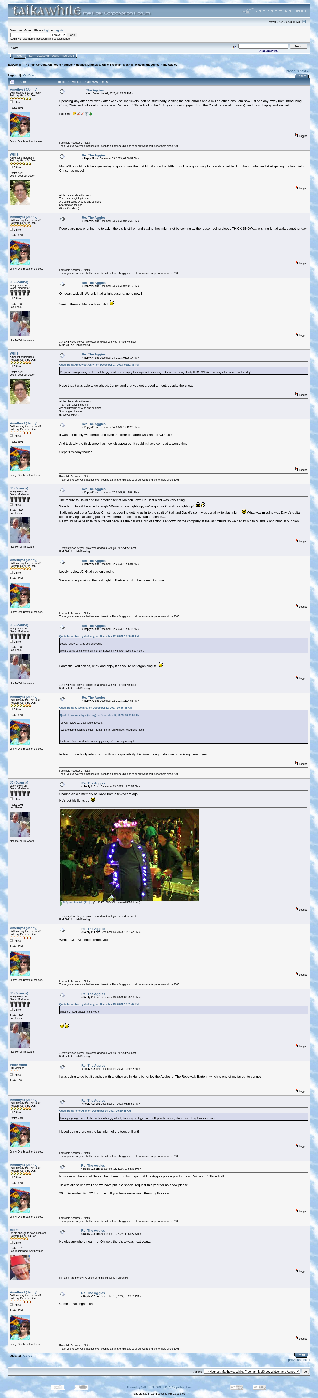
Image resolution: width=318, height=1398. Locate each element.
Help (31, 55)
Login (55, 55)
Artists (68, 64)
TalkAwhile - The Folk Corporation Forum (34, 64)
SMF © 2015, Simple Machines (173, 1387)
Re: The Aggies (94, 155)
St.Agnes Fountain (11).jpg (76, 902)
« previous (291, 71)
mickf (14, 1230)
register (59, 30)
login (47, 30)
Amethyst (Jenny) (23, 89)
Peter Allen (18, 1065)
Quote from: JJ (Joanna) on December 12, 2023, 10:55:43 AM (95, 707)
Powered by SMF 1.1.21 (140, 1387)
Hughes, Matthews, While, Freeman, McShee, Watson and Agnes (117, 64)
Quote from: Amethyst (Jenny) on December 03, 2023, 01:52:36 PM (99, 364)
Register (68, 55)
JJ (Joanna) (19, 282)
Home (19, 55)
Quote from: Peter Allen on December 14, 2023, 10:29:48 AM (95, 1110)
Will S (14, 154)
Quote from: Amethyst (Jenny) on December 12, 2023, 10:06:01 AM (99, 636)
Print (302, 76)
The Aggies (169, 64)
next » (304, 71)
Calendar (43, 55)
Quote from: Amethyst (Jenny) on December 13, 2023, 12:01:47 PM (99, 1004)
